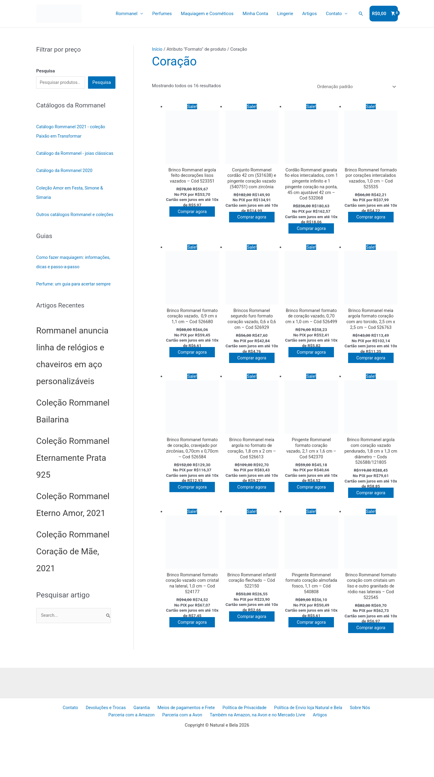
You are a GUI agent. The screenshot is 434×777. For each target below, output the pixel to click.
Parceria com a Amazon (368, 749)
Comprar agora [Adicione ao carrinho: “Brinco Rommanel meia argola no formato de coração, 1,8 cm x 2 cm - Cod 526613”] (253, 515)
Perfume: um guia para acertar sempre (75, 300)
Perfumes (162, 13)
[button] (360, 13)
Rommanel (126, 13)
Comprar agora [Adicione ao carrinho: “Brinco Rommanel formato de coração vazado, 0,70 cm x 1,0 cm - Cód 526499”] (313, 377)
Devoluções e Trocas (81, 749)
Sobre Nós (328, 749)
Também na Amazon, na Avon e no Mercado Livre (231, 756)
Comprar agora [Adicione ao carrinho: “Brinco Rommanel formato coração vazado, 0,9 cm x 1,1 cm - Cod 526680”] (194, 371)
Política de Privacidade (215, 749)
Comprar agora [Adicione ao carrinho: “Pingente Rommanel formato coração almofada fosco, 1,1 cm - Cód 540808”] (313, 659)
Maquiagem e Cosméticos (207, 13)
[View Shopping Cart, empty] (384, 14)
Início (157, 49)
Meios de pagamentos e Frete (158, 749)
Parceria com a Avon (156, 756)
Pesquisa (102, 82)
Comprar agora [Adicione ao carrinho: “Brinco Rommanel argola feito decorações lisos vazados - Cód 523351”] (194, 216)
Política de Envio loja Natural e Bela (278, 749)
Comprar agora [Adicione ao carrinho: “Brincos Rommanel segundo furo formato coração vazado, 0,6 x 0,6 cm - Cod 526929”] (253, 377)
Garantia (115, 749)
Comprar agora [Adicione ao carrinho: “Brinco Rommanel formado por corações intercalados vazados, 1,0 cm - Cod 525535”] (372, 222)
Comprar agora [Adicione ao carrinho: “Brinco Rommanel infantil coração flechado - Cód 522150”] (253, 653)
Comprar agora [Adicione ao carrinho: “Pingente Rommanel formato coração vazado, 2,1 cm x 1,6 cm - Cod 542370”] (313, 515)
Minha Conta (255, 13)
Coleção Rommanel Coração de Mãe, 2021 (72, 567)
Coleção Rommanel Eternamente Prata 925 (72, 474)
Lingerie (285, 13)
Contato (334, 13)
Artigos (309, 13)
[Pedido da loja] (354, 87)
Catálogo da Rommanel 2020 (65, 179)
